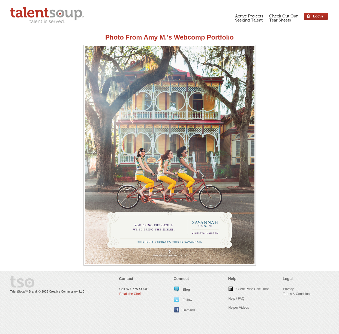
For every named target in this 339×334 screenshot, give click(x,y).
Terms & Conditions (297, 294)
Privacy (288, 289)
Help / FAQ (237, 298)
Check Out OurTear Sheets (283, 18)
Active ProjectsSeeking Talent (249, 18)
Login (316, 17)
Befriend (184, 310)
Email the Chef (130, 294)
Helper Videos (239, 307)
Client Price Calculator (249, 289)
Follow (183, 300)
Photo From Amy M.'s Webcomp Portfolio (169, 37)
